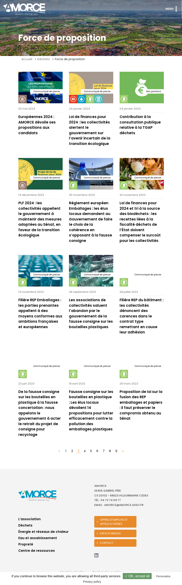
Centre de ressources (36, 550)
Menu (172, 9)
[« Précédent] (59, 451)
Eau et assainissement (37, 538)
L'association (29, 519)
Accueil (27, 59)
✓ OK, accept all (137, 576)
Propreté (25, 544)
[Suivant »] (123, 451)
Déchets (43, 59)
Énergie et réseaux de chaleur (43, 531)
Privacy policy (92, 581)
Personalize (163, 576)
